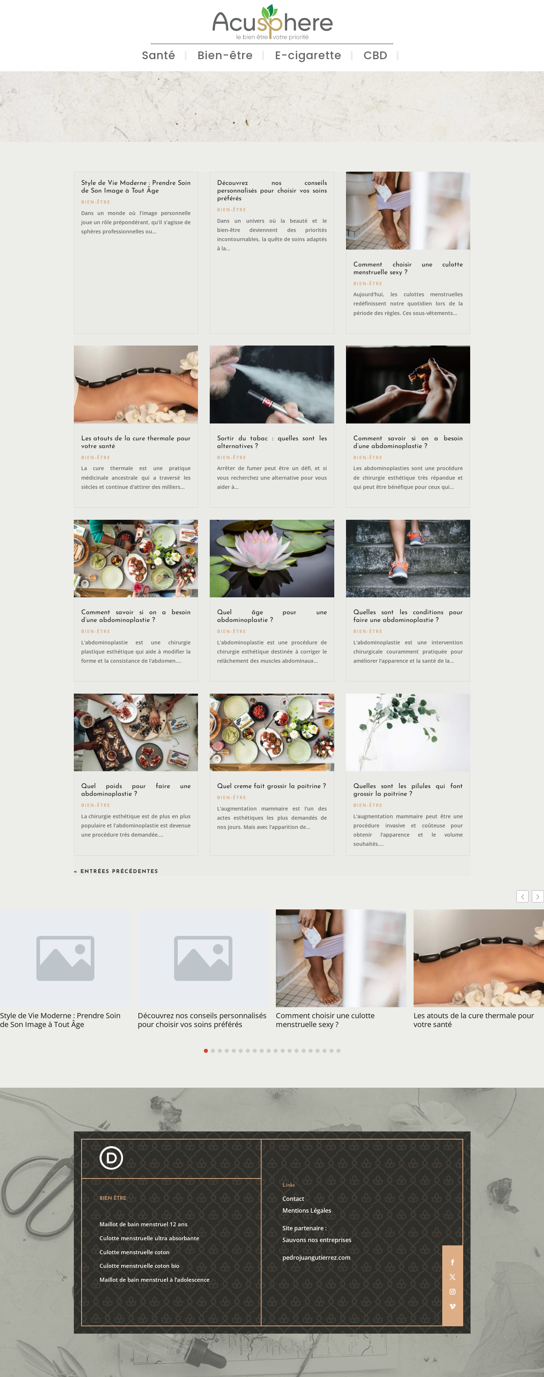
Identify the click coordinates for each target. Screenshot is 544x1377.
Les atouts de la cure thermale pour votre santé (474, 1020)
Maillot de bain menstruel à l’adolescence (155, 1279)
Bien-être (225, 57)
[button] (538, 896)
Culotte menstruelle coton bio (139, 1265)
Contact (293, 1199)
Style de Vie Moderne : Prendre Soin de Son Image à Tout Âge (60, 1020)
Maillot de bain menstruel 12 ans (143, 1224)
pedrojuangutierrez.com (316, 1257)
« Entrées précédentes (116, 872)
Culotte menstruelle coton (135, 1252)
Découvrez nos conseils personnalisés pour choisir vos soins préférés (272, 191)
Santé (159, 57)
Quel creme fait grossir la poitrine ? (271, 786)
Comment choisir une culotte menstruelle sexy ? (325, 1020)
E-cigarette (308, 57)
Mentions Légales (306, 1210)
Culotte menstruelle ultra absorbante (149, 1238)
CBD (376, 57)
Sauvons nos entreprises (317, 1240)
